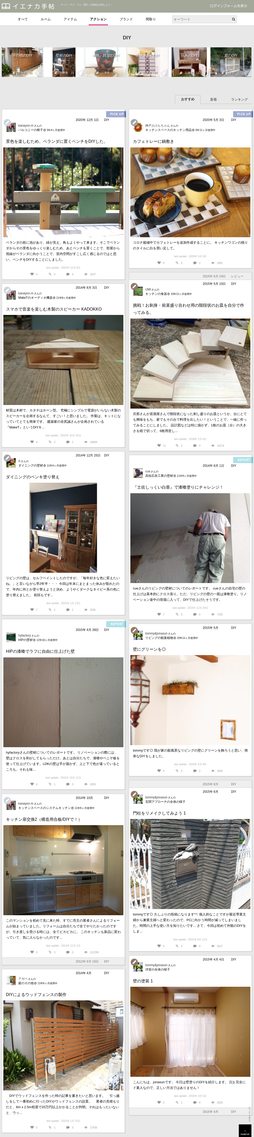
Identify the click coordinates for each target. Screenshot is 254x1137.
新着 (213, 99)
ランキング (239, 99)
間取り (151, 19)
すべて (23, 19)
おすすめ (187, 99)
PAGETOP (245, 1130)
